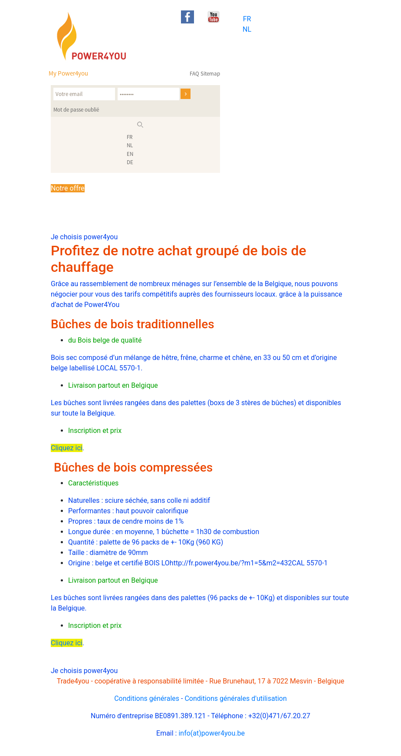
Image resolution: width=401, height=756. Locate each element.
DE (130, 162)
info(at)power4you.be (211, 733)
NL (247, 29)
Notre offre (68, 188)
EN (130, 154)
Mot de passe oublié (76, 109)
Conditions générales (146, 698)
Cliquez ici (66, 448)
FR (247, 19)
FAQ (194, 73)
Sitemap (210, 73)
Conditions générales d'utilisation (235, 698)
